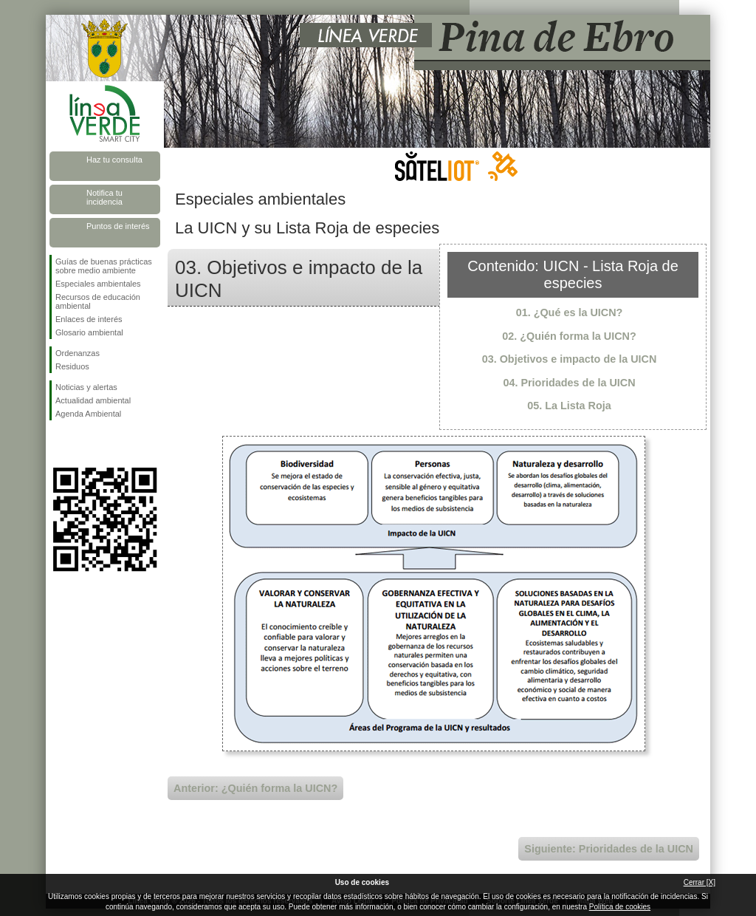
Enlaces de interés (89, 319)
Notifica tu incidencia (104, 197)
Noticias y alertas (86, 387)
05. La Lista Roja (569, 405)
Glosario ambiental (89, 332)
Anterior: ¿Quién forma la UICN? (255, 788)
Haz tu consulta (114, 159)
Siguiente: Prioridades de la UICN (608, 849)
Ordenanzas (77, 353)
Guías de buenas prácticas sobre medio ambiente (103, 266)
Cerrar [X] (699, 882)
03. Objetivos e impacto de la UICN (569, 359)
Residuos (72, 366)
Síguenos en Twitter (83, 444)
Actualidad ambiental (93, 400)
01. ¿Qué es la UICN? (569, 312)
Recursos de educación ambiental (97, 301)
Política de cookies (619, 907)
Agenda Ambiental (88, 413)
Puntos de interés (118, 226)
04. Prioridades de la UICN (569, 383)
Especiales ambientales (98, 283)
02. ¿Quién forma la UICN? (569, 336)
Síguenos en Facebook (58, 444)
